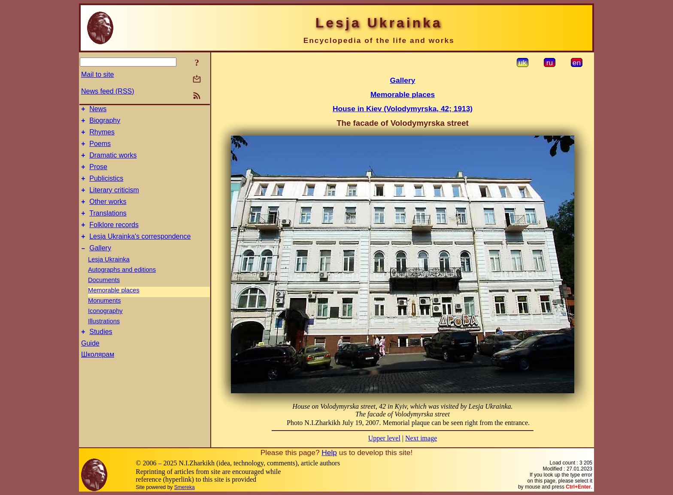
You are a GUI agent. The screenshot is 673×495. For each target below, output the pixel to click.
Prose (98, 174)
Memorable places (113, 307)
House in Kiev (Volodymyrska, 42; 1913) (403, 108)
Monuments (104, 317)
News (97, 110)
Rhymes (102, 136)
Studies (100, 349)
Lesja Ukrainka (109, 276)
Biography (104, 123)
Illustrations (104, 337)
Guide (90, 361)
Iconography (105, 327)
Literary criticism (114, 200)
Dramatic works (112, 161)
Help (329, 452)
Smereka (184, 487)
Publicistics (106, 187)
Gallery (100, 264)
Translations (108, 226)
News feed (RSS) (107, 91)
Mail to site (97, 74)
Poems (100, 148)
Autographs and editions (122, 286)
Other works (107, 213)
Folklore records (114, 239)
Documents (104, 296)
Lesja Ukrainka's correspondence (140, 251)
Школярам (97, 372)
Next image (421, 438)
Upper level (384, 438)
